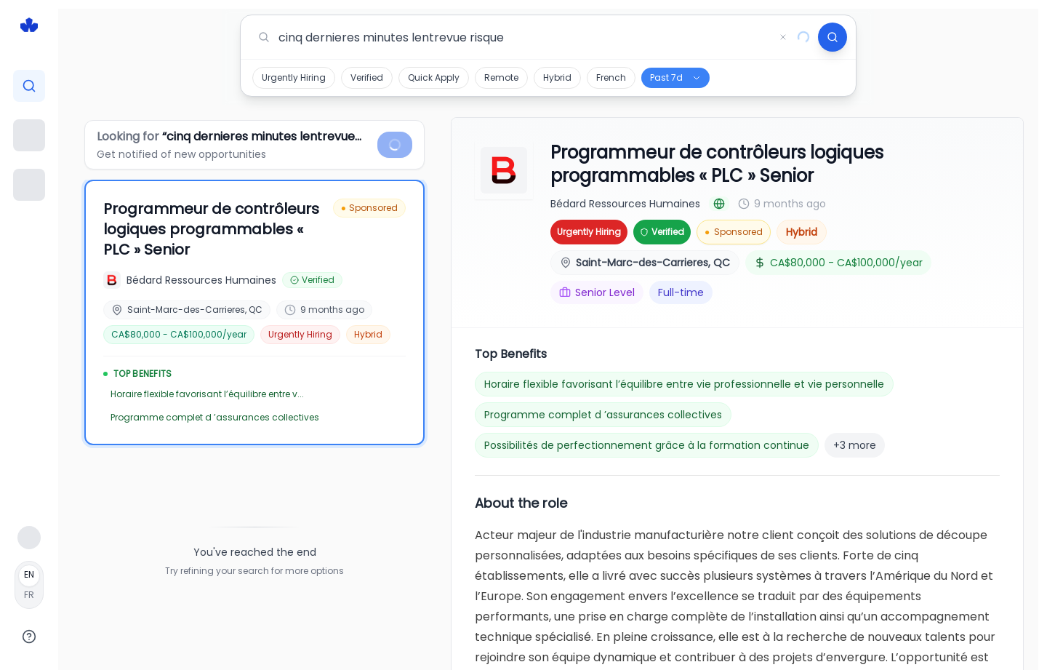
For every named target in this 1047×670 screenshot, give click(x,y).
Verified (366, 77)
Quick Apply (434, 77)
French (611, 77)
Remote (501, 77)
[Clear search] (783, 37)
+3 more (854, 445)
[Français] (29, 585)
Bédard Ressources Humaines (625, 203)
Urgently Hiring (294, 77)
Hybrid (557, 77)
